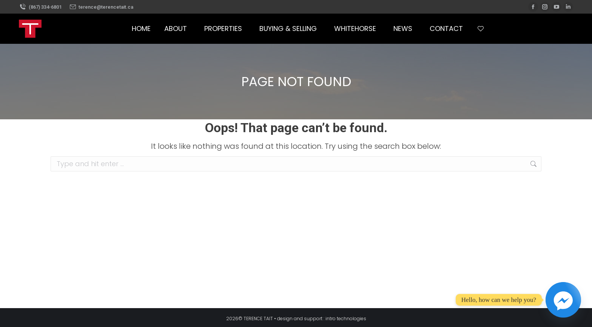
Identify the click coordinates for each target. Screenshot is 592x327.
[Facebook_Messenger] (563, 300)
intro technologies (345, 318)
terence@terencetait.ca (101, 7)
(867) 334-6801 (40, 7)
